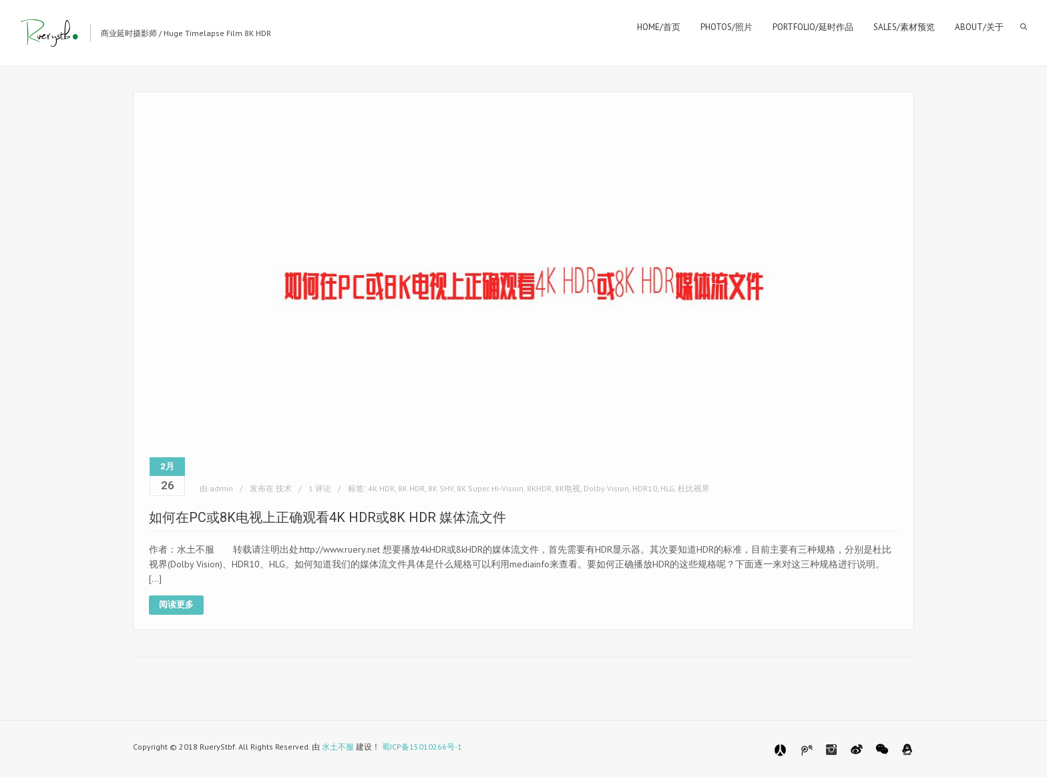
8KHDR (539, 488)
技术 (284, 488)
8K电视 (567, 488)
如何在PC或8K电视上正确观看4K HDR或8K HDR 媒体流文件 (327, 517)
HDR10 (644, 488)
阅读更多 (176, 604)
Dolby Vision (606, 488)
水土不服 (338, 747)
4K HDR (381, 488)
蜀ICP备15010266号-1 (422, 747)
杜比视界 (694, 488)
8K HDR (411, 488)
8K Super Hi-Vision (490, 488)
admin (221, 488)
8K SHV (440, 488)
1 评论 (319, 488)
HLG (667, 488)
